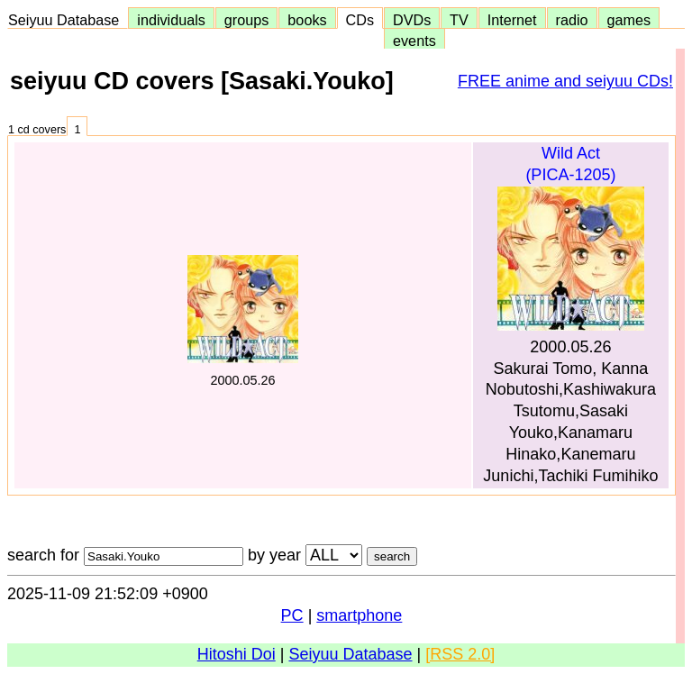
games (629, 20)
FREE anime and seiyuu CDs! (565, 81)
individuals (171, 20)
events (414, 40)
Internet (512, 20)
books (306, 20)
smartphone (359, 615)
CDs (360, 20)
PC (292, 615)
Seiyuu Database (67, 20)
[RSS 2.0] (460, 654)
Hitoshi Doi (236, 654)
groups (247, 20)
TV (459, 20)
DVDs (412, 20)
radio (572, 20)
